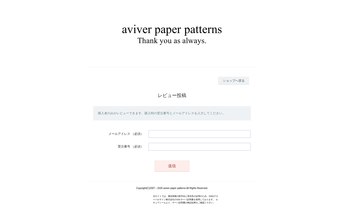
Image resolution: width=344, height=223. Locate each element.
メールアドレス (119, 134)
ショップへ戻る (234, 80)
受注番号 (124, 146)
